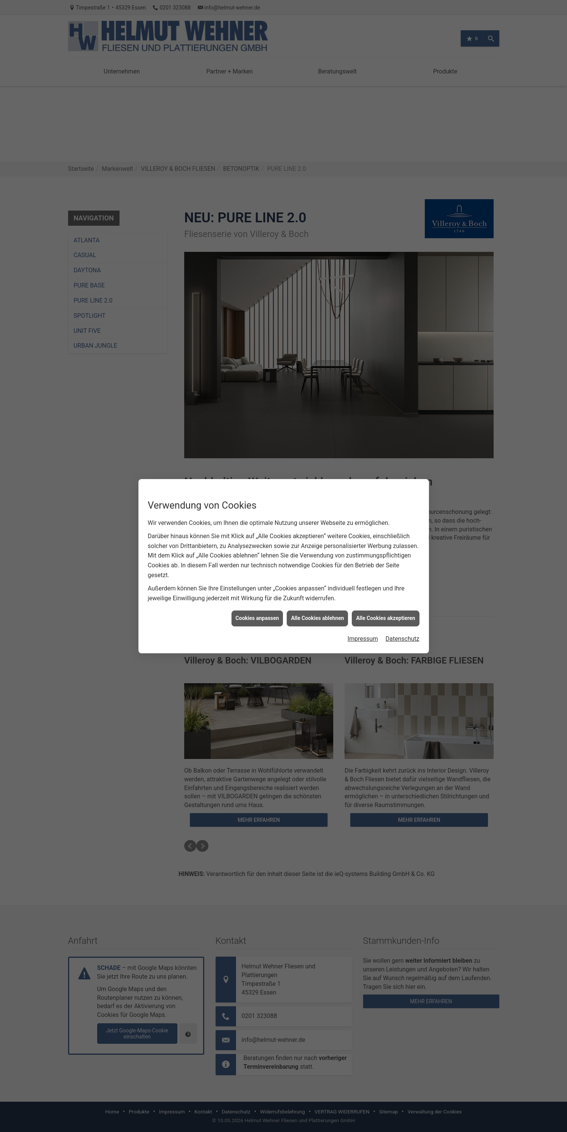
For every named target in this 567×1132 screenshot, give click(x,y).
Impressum (363, 638)
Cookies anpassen (257, 618)
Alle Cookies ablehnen (317, 618)
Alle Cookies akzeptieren (385, 618)
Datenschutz (402, 638)
